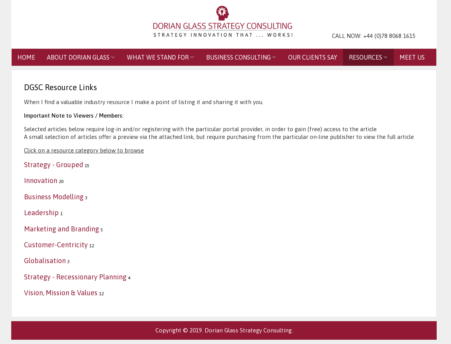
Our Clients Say (312, 57)
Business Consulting (238, 57)
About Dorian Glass (78, 57)
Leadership (41, 213)
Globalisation (45, 261)
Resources (365, 57)
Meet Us (412, 57)
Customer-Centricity (56, 245)
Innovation (40, 180)
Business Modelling (54, 197)
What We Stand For (158, 57)
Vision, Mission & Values (60, 293)
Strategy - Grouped (53, 165)
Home (26, 57)
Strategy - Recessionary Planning (75, 277)
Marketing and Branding (61, 229)
